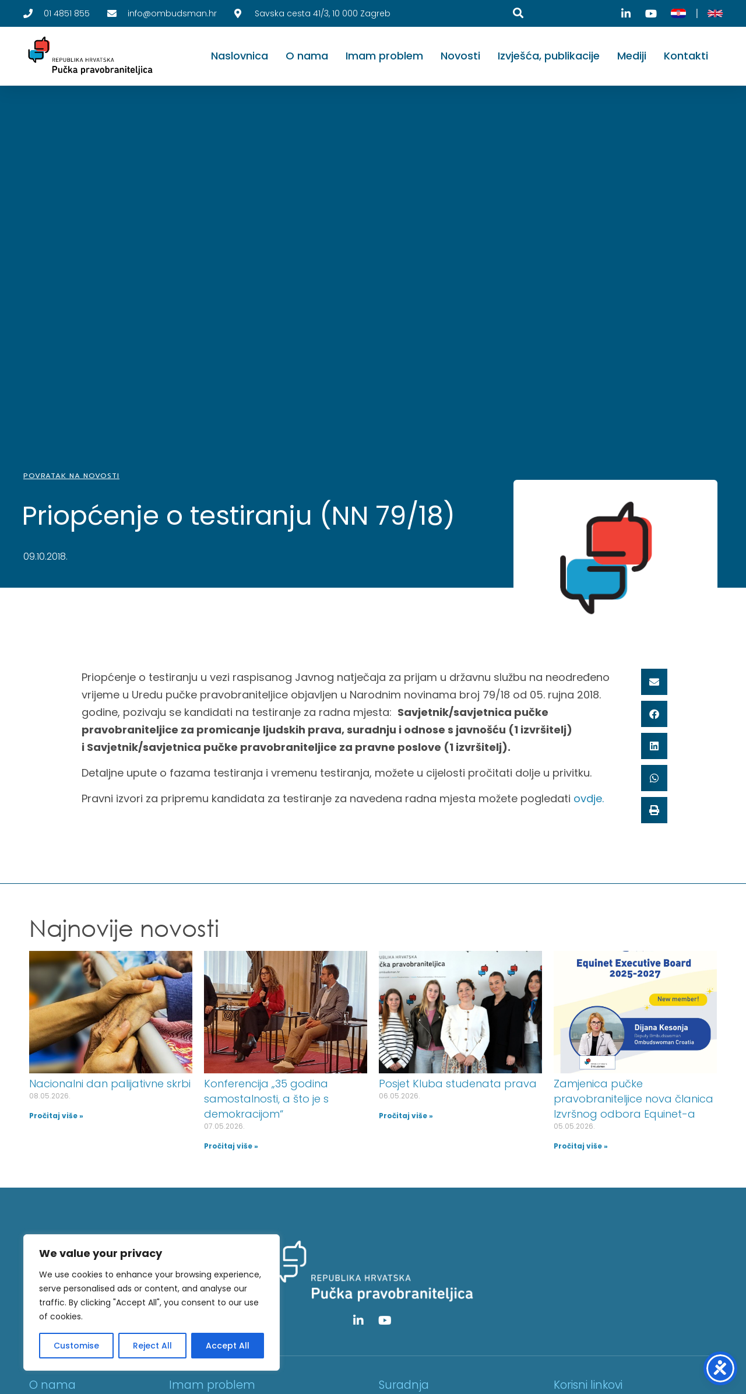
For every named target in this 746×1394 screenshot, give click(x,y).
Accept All (227, 1345)
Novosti (460, 55)
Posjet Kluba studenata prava (458, 1083)
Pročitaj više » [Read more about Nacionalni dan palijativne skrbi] (56, 1116)
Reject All (152, 1345)
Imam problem (384, 55)
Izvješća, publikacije (549, 55)
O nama (307, 55)
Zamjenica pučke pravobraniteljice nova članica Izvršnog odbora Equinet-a (633, 1098)
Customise (76, 1345)
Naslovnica (239, 55)
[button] (654, 682)
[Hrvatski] (678, 13)
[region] (151, 1302)
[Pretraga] (518, 13)
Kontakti (686, 55)
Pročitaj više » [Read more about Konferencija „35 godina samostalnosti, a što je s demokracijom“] (231, 1146)
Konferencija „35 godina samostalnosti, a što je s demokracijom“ (266, 1098)
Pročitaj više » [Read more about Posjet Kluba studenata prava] (406, 1116)
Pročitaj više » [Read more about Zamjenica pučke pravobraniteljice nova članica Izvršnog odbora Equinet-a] (581, 1146)
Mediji (631, 55)
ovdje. (588, 798)
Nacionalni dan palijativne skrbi (110, 1083)
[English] (715, 13)
